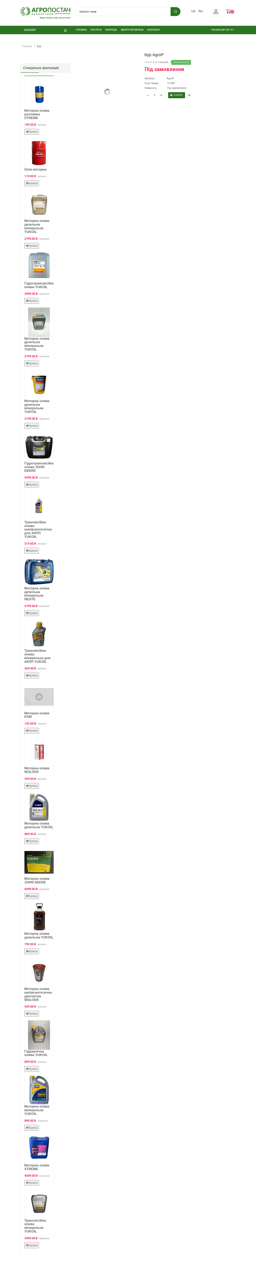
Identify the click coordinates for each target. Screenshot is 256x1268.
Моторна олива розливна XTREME (36, 114)
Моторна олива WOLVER (36, 770)
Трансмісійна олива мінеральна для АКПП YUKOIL (37, 656)
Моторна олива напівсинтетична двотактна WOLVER (38, 994)
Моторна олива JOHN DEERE (36, 880)
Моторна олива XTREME (36, 1167)
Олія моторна (35, 169)
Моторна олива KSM (36, 715)
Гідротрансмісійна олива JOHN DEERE (39, 467)
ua (193, 11)
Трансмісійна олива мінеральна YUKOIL (35, 1226)
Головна (27, 46)
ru (200, 11)
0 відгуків (163, 62)
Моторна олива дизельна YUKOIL (38, 825)
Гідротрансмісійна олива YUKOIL (39, 285)
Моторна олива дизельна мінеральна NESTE (36, 593)
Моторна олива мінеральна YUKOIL (36, 1110)
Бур (39, 46)
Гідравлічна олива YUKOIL (36, 1053)
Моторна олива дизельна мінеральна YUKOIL (36, 226)
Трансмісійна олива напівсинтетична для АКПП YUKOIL (38, 529)
